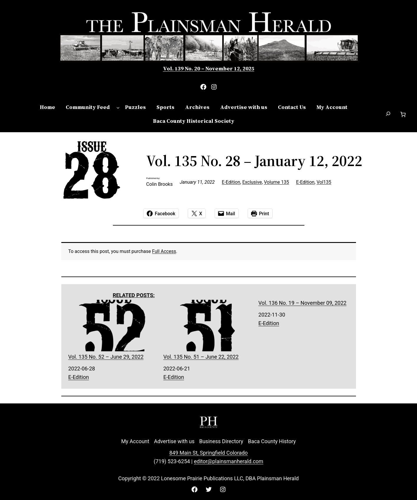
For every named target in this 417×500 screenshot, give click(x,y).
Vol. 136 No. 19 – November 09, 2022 (302, 303)
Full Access (164, 251)
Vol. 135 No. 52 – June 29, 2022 (113, 330)
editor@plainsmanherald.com (228, 461)
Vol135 (324, 182)
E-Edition (231, 182)
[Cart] (403, 114)
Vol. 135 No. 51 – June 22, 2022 (208, 330)
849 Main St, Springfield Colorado (208, 453)
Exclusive (252, 182)
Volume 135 (276, 182)
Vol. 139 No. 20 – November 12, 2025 (208, 68)
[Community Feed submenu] (118, 107)
